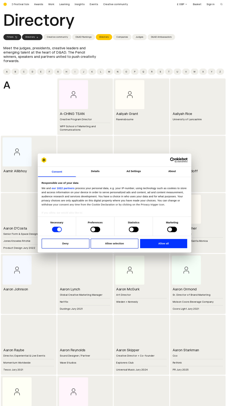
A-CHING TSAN (72, 114)
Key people (9, 342)
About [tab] (172, 171)
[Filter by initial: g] (58, 71)
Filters (12, 37)
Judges (139, 37)
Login (120, 362)
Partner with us (69, 342)
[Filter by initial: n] (117, 71)
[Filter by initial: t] (169, 71)
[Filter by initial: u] (177, 71)
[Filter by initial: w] (194, 71)
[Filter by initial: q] (143, 71)
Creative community (115, 4)
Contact (122, 338)
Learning (64, 4)
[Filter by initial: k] (92, 71)
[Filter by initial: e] (41, 71)
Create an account (128, 366)
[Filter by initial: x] (203, 71)
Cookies (65, 366)
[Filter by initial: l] (100, 71)
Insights (80, 4)
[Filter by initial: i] (75, 71)
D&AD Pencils (11, 362)
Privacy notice (68, 370)
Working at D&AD (70, 338)
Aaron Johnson (15, 289)
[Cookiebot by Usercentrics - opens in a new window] (173, 160)
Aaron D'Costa (15, 228)
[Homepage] (5, 4)
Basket (197, 4)
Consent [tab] (57, 171)
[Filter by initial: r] (152, 71)
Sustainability (11, 346)
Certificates (10, 370)
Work (51, 4)
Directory (32, 37)
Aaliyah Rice (182, 114)
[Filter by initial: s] (160, 71)
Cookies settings (18, 399)
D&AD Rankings (84, 37)
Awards (38, 4)
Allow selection (114, 243)
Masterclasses (12, 374)
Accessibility (68, 374)
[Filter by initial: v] (186, 71)
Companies (122, 37)
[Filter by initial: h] (66, 71)
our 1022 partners (63, 188)
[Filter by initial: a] (7, 71)
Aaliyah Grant (127, 114)
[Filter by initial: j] (83, 71)
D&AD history (11, 338)
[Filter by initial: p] (135, 71)
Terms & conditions (72, 362)
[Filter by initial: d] (32, 71)
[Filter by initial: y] (211, 71)
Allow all (163, 243)
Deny (65, 243)
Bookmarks (123, 370)
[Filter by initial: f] (49, 71)
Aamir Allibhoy (15, 171)
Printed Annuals (13, 366)
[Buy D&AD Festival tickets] (20, 4)
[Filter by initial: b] (15, 71)
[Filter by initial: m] (109, 71)
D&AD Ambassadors (161, 37)
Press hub (123, 342)
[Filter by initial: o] (126, 71)
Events (94, 4)
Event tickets (11, 379)
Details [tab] (95, 171)
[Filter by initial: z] (220, 71)
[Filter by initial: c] (24, 71)
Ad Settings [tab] (133, 171)
